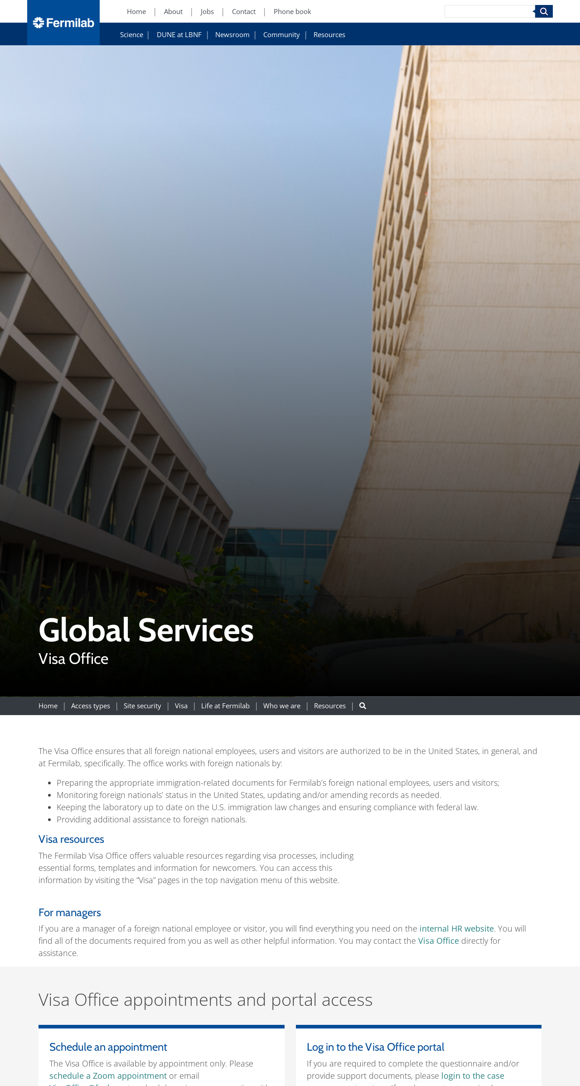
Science (131, 34)
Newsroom (232, 34)
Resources (329, 34)
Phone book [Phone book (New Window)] (292, 11)
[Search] (490, 11)
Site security (142, 705)
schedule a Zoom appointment (108, 1075)
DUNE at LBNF (179, 34)
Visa (181, 705)
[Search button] (362, 705)
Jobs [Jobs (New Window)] (207, 11)
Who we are (281, 705)
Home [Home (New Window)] (136, 11)
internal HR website (457, 928)
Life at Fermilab (225, 705)
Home (48, 705)
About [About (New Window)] (173, 11)
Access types (90, 705)
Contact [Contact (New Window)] (244, 11)
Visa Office (438, 940)
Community (281, 34)
